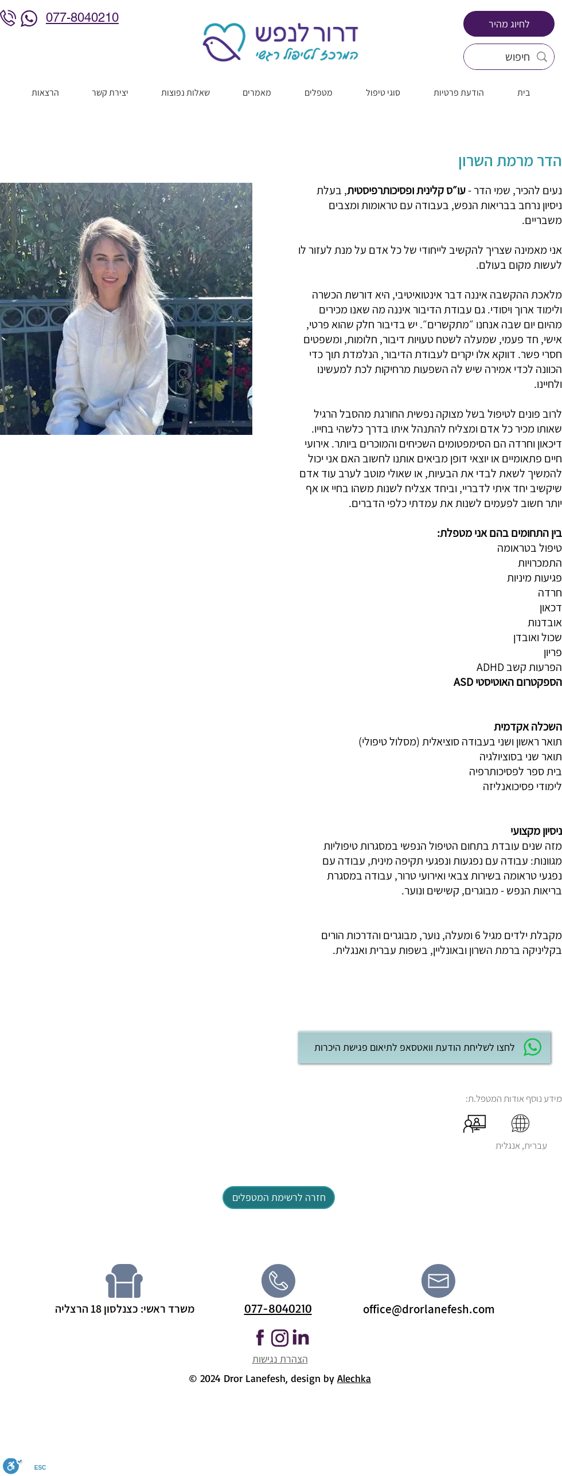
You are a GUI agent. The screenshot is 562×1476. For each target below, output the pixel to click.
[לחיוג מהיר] (509, 24)
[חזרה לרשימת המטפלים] (279, 1197)
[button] (280, 1011)
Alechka (354, 1378)
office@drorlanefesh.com (429, 1309)
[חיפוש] (509, 56)
